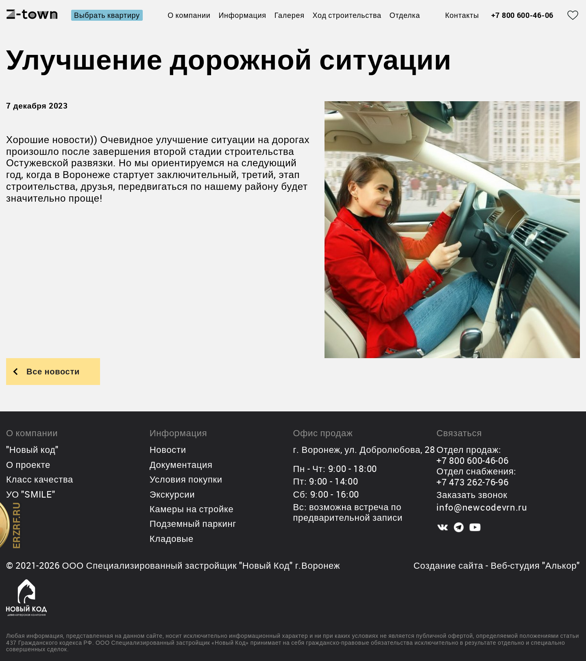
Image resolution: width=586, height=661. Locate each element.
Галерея (289, 15)
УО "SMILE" (30, 494)
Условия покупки (186, 479)
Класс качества (39, 479)
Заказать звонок (471, 494)
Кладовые (172, 538)
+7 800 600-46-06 (522, 15)
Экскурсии (172, 494)
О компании (189, 15)
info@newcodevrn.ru (481, 507)
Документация (181, 464)
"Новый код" (32, 449)
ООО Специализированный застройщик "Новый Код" (177, 565)
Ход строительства (347, 15)
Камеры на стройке (192, 509)
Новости (168, 449)
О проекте (28, 464)
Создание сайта (449, 565)
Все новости (53, 371)
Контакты (462, 15)
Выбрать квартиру (107, 15)
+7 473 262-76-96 (472, 482)
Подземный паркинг (193, 523)
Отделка (405, 15)
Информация (242, 15)
